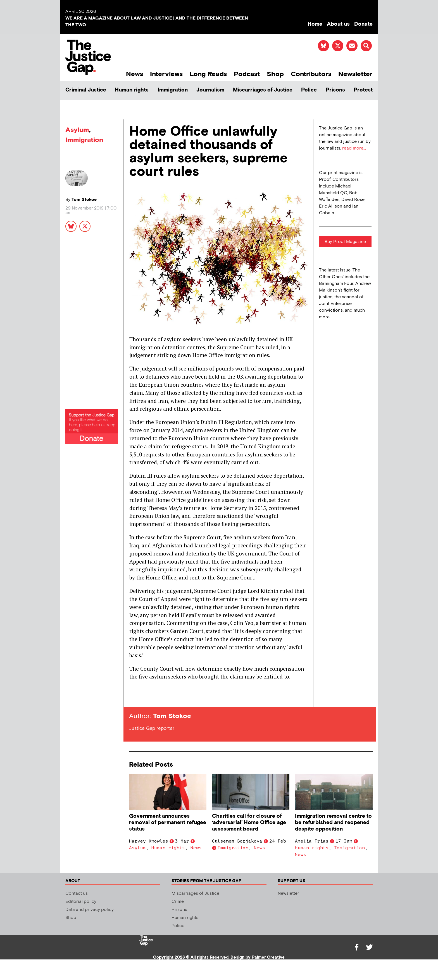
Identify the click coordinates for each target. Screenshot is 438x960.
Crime (178, 901)
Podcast (247, 74)
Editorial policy (80, 901)
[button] (366, 45)
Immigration (173, 89)
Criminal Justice (85, 89)
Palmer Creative (268, 957)
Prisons (335, 89)
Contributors (311, 74)
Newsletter (355, 74)
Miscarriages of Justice (262, 89)
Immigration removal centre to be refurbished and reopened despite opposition (333, 823)
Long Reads (208, 74)
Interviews (166, 74)
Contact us (76, 893)
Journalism (210, 89)
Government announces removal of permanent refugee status (167, 823)
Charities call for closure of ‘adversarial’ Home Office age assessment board (249, 823)
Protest (363, 89)
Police (309, 89)
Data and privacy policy (89, 910)
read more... (354, 148)
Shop (275, 74)
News (134, 74)
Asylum (77, 130)
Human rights (132, 89)
